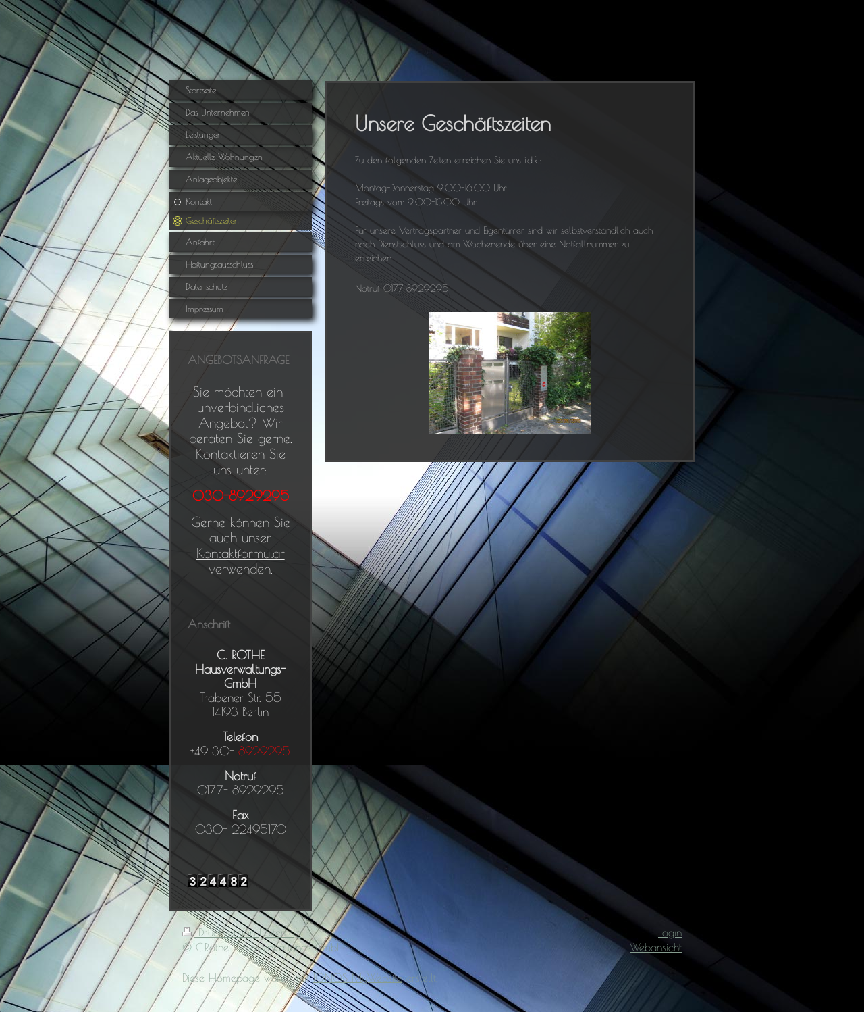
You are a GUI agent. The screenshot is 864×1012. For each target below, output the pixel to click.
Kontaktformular (240, 553)
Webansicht (656, 947)
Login (670, 932)
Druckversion (220, 932)
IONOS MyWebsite (357, 977)
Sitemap (283, 932)
